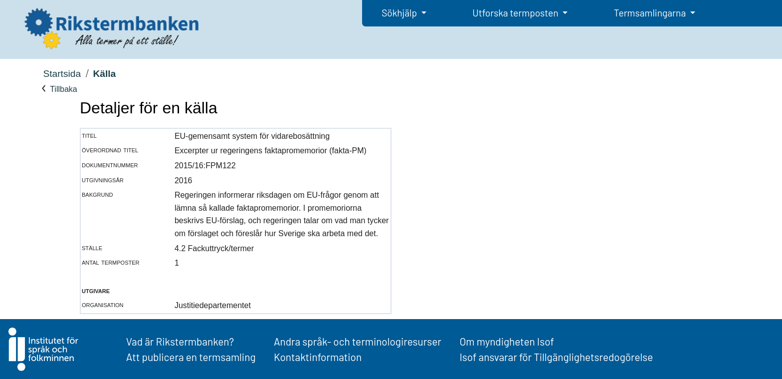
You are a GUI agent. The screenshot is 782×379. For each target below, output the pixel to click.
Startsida (62, 73)
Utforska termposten (516, 12)
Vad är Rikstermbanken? (180, 341)
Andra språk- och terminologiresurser (357, 341)
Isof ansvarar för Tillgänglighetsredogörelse (556, 357)
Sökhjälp (400, 12)
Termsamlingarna (651, 12)
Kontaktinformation (318, 357)
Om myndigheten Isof (506, 341)
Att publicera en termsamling (191, 357)
